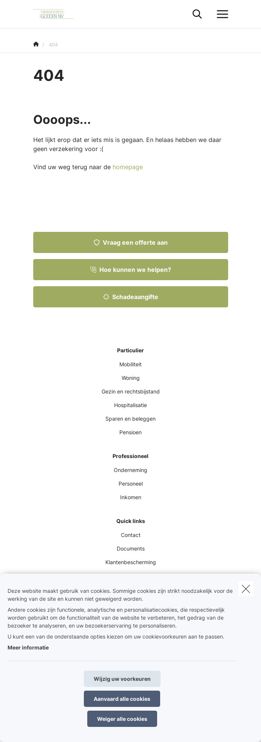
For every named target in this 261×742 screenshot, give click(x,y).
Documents (131, 548)
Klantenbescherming (130, 562)
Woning (131, 378)
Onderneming (130, 470)
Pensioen (130, 432)
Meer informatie (28, 647)
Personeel (131, 483)
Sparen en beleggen (130, 418)
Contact (131, 535)
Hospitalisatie (130, 405)
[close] (245, 588)
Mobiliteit (130, 364)
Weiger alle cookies (122, 719)
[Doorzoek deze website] (197, 14)
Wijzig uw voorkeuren (122, 679)
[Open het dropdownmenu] (220, 14)
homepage (128, 167)
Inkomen (130, 497)
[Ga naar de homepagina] (58, 14)
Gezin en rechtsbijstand (131, 391)
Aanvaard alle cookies (122, 699)
